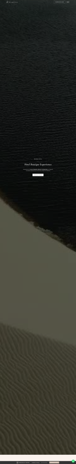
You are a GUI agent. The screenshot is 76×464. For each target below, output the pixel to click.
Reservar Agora (54, 462)
